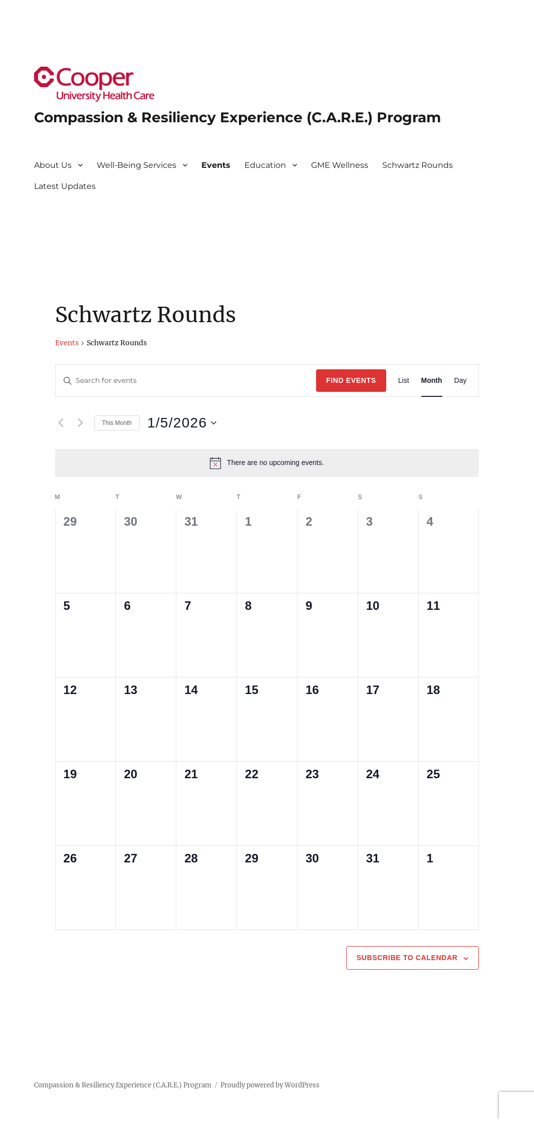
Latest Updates (65, 186)
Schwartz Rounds (417, 165)
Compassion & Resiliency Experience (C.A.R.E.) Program (237, 117)
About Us (53, 165)
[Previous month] (61, 423)
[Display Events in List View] (403, 380)
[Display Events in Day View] (460, 380)
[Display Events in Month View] (431, 380)
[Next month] (81, 423)
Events (215, 165)
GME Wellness (339, 165)
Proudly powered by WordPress (270, 1085)
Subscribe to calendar (407, 958)
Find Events (351, 380)
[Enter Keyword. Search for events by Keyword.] (186, 380)
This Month (117, 422)
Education (265, 165)
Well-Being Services (136, 165)
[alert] (267, 463)
